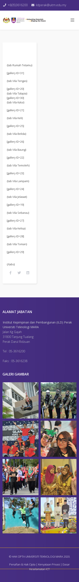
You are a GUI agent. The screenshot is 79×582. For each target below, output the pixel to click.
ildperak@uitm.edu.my (51, 5)
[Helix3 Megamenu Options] (72, 20)
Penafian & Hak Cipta (22, 564)
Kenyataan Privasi (49, 564)
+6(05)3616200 (18, 5)
